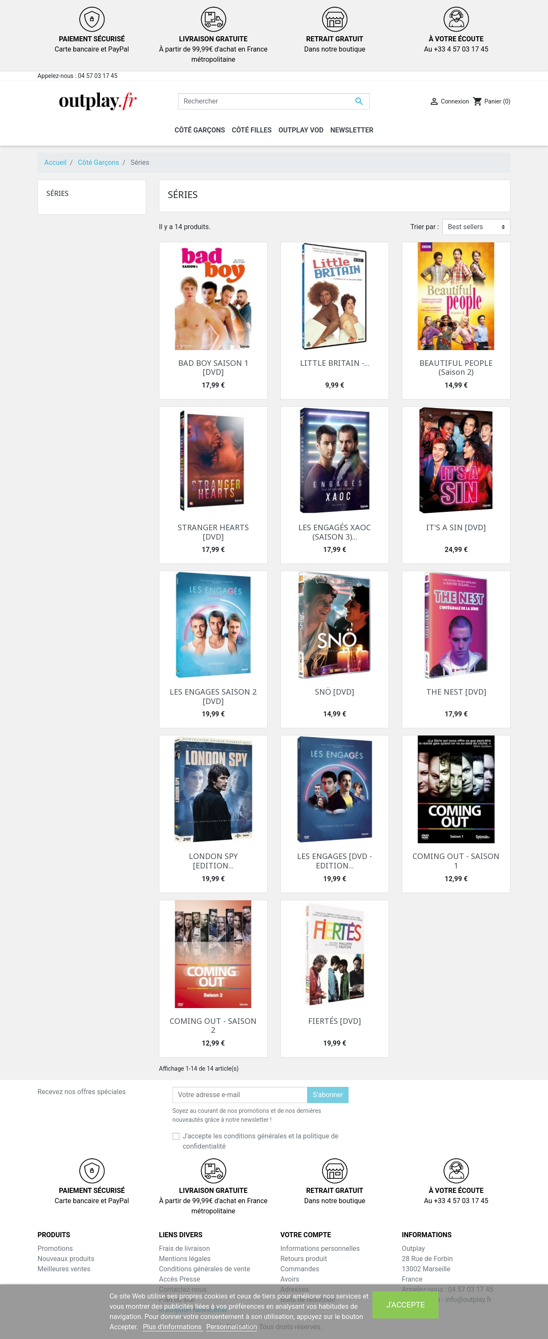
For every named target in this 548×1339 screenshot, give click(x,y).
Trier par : (424, 227)
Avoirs (289, 1279)
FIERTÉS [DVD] (334, 1021)
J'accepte (405, 1304)
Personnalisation (231, 1327)
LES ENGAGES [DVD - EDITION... (334, 861)
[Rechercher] (274, 101)
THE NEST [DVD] (456, 692)
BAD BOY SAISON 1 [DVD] (213, 367)
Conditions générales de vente (204, 1269)
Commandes (299, 1269)
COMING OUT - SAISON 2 (213, 1025)
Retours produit (303, 1259)
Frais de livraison (184, 1248)
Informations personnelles (320, 1248)
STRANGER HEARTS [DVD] (213, 532)
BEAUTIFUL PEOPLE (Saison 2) (456, 367)
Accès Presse (179, 1279)
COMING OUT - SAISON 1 (455, 861)
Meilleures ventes (63, 1269)
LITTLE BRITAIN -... (334, 363)
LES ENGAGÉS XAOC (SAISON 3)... (334, 532)
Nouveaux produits (66, 1259)
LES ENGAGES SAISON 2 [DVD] (213, 696)
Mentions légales (185, 1259)
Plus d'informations (173, 1327)
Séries (57, 193)
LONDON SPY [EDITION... (213, 861)
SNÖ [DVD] (334, 692)
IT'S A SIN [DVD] (456, 527)
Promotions (55, 1248)
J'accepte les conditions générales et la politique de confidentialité (260, 1141)
